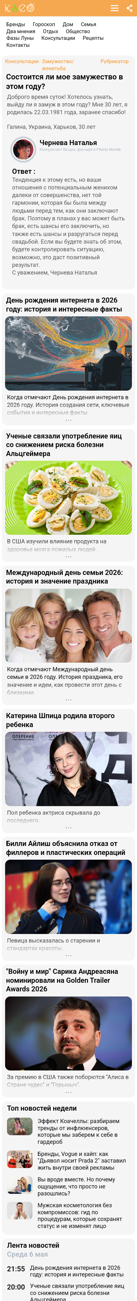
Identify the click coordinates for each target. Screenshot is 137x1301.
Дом (68, 24)
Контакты (18, 45)
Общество (78, 31)
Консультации (58, 38)
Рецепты (93, 38)
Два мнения (20, 31)
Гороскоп (44, 24)
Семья (88, 24)
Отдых (50, 31)
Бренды (15, 24)
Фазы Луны (20, 38)
